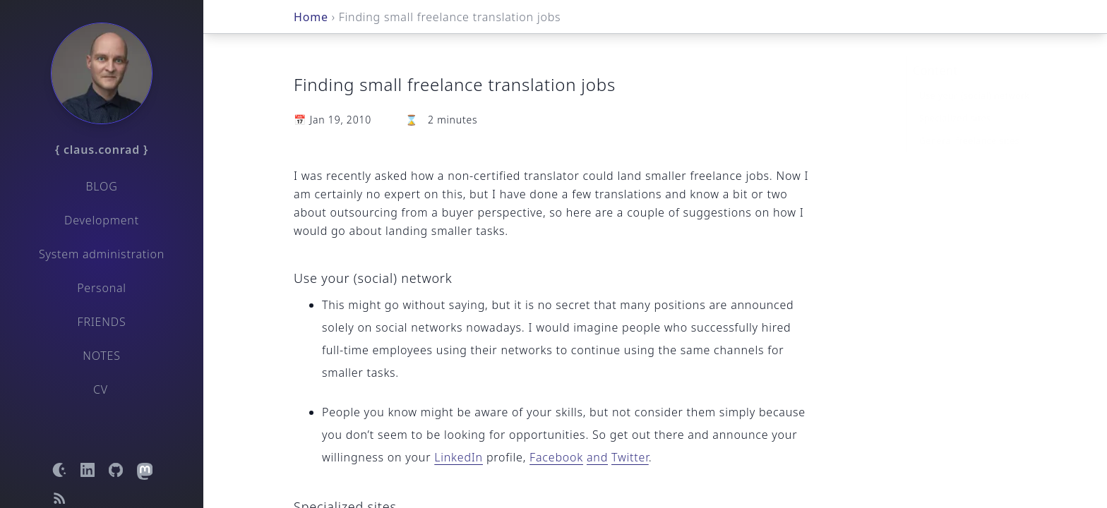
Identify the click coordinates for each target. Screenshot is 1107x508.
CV (100, 389)
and (597, 457)
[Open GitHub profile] (116, 470)
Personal (101, 288)
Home (311, 17)
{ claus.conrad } (101, 149)
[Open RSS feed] (59, 498)
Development (101, 220)
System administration (101, 254)
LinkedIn (458, 457)
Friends (102, 321)
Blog (101, 186)
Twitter (630, 457)
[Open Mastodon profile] (144, 470)
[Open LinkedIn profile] (87, 470)
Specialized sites (955, 96)
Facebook (556, 457)
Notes (102, 355)
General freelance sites (969, 118)
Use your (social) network (974, 73)
